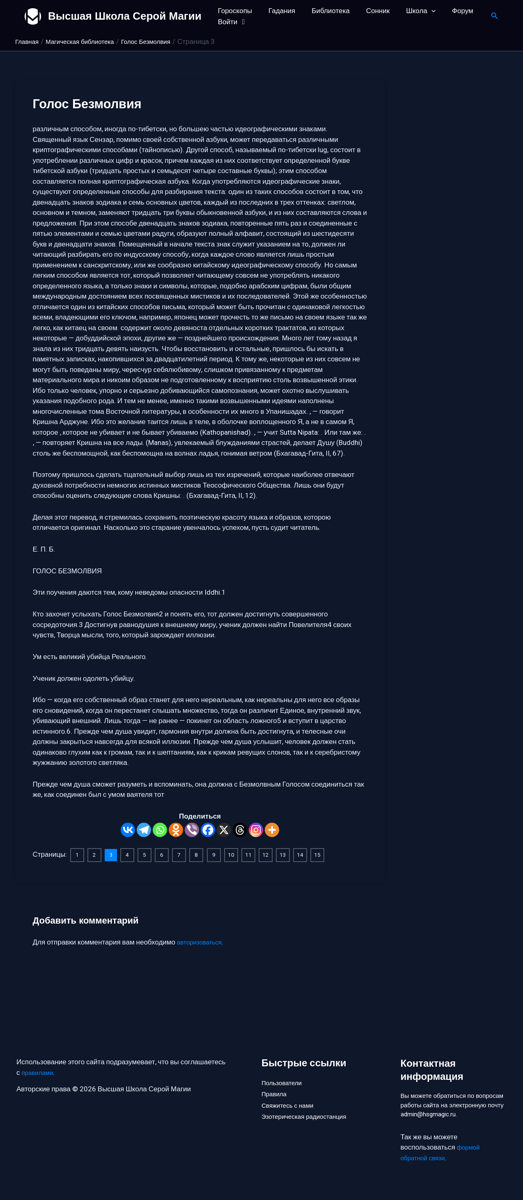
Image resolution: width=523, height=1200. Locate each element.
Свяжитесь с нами (291, 1095)
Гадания (278, 11)
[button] (420, 10)
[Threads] (240, 830)
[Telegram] (144, 830)
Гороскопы (234, 11)
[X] (224, 830)
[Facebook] (208, 830)
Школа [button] (409, 10)
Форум (449, 11)
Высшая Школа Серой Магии (125, 16)
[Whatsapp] (160, 830)
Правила (276, 1081)
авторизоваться (202, 941)
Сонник (369, 11)
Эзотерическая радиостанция (309, 1109)
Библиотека (324, 11)
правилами (39, 1059)
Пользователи (284, 1067)
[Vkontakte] (128, 830)
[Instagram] (256, 830)
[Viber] (192, 830)
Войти (232, 22)
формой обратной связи (442, 1153)
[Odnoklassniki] (176, 830)
